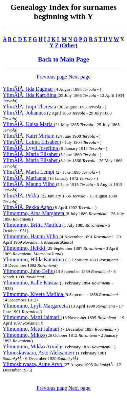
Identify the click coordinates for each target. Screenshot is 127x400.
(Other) (69, 45)
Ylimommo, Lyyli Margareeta (36, 306)
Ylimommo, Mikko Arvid (31, 346)
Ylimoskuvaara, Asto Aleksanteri (39, 352)
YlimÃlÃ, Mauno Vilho (29, 184)
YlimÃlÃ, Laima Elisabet (31, 142)
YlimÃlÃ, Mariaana (25, 178)
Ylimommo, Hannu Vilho (31, 236)
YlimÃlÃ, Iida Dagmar (29, 89)
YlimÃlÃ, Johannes (25, 113)
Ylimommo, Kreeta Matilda (33, 294)
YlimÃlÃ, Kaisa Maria (28, 124)
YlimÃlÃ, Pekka (22, 195)
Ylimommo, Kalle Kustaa (31, 282)
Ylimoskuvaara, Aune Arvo (33, 364)
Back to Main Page (63, 59)
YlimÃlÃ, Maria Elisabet (31, 154)
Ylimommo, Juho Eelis (28, 271)
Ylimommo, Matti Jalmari (32, 317)
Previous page (52, 77)
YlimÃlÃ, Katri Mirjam (29, 136)
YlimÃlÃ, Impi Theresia (30, 106)
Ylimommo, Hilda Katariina (34, 259)
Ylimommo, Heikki (24, 248)
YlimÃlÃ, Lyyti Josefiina (31, 148)
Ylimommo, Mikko (24, 335)
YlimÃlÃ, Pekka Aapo (28, 207)
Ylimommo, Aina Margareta (34, 213)
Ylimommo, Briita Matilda (32, 225)
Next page (79, 77)
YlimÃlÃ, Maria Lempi (29, 172)
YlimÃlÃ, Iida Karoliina (30, 95)
